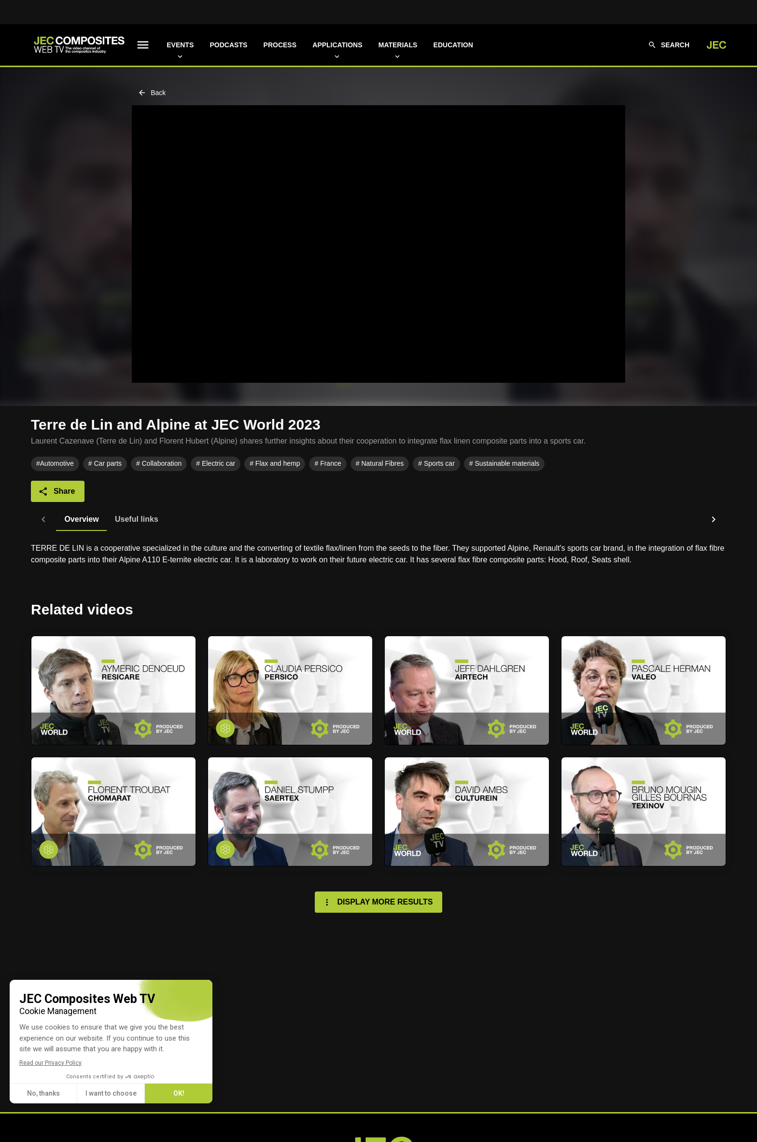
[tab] (56, 519)
